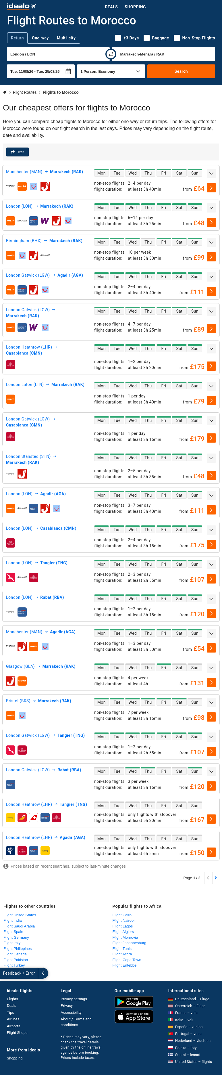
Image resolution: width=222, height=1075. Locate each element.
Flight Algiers (123, 931)
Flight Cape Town (127, 960)
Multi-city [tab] (66, 38)
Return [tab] (17, 38)
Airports (13, 1026)
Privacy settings (74, 999)
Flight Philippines (17, 948)
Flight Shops (17, 1032)
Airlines (13, 1019)
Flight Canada (15, 954)
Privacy (67, 1005)
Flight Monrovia (125, 937)
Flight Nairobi (124, 920)
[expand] (211, 173)
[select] (211, 187)
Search (181, 71)
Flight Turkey (14, 965)
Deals (111, 7)
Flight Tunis (122, 948)
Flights (12, 999)
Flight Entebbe (125, 965)
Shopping (135, 7)
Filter (19, 152)
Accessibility (71, 1012)
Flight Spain (13, 931)
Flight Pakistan (15, 960)
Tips (10, 1012)
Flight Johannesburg (129, 943)
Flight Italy (11, 943)
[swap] (110, 54)
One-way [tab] (40, 38)
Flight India (12, 920)
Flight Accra (122, 954)
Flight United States (19, 915)
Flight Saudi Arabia (19, 926)
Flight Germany (16, 937)
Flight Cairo (122, 915)
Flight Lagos (123, 926)
